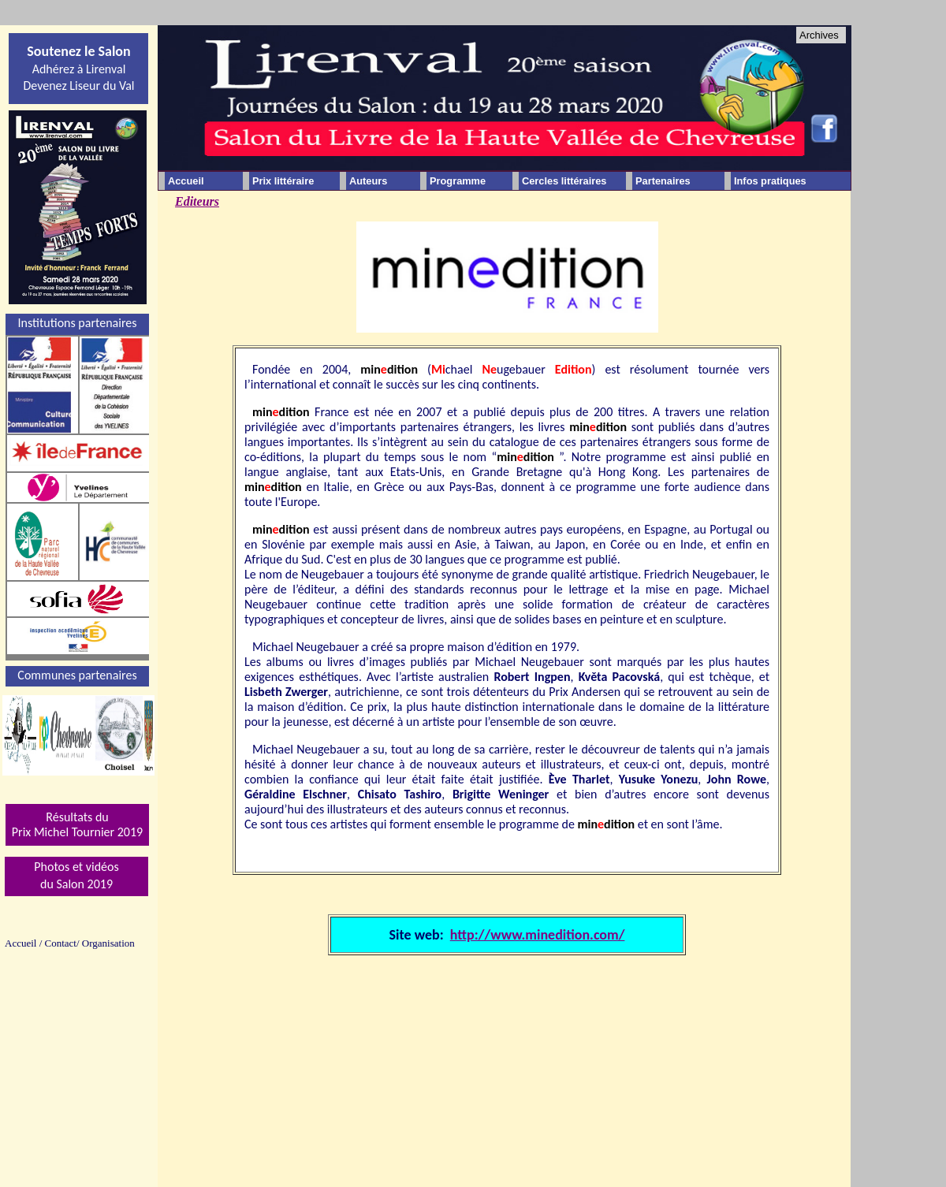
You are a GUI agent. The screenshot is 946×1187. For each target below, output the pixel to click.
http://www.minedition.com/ (537, 934)
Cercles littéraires (564, 181)
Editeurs (197, 201)
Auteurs (368, 181)
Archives (819, 35)
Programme (458, 181)
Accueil (186, 181)
